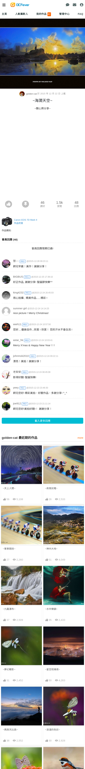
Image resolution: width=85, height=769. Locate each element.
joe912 (17, 403)
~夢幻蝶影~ (9, 669)
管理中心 (64, 14)
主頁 (4, 14)
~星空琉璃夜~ (52, 669)
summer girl (20, 308)
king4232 (18, 292)
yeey (16, 387)
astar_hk (18, 340)
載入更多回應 (42, 420)
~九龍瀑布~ (9, 609)
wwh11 (17, 324)
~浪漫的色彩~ (52, 729)
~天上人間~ (9, 488)
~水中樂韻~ (51, 609)
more (80, 437)
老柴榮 (17, 371)
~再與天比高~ (10, 729)
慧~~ (16, 260)
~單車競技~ (9, 548)
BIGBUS (18, 276)
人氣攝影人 (21, 14)
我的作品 (43, 14)
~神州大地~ (51, 548)
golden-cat (28, 93)
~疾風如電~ (51, 488)
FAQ (80, 14)
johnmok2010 (21, 355)
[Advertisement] (42, 156)
